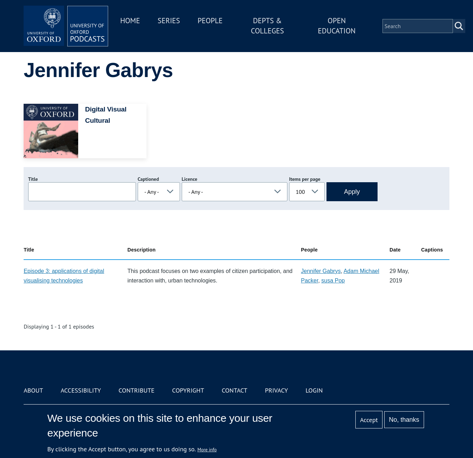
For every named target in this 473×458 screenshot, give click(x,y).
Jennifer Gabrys (321, 271)
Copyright (188, 390)
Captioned (148, 179)
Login (314, 390)
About (33, 390)
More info (207, 449)
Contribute (137, 390)
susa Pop (333, 281)
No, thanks (404, 419)
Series (168, 20)
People (210, 20)
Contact (234, 390)
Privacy (276, 390)
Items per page (304, 179)
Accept (369, 420)
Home (130, 20)
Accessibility (81, 390)
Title (33, 179)
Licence (189, 179)
